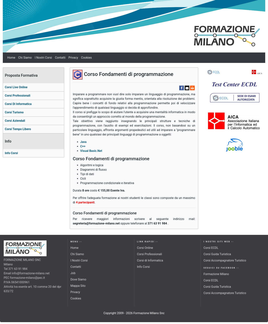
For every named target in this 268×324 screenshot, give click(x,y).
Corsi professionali (17, 95)
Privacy (73, 57)
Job (73, 273)
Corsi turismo (14, 112)
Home (11, 57)
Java (83, 142)
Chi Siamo (25, 57)
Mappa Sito (78, 286)
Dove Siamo (78, 279)
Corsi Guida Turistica (217, 254)
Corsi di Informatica (150, 260)
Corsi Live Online (16, 87)
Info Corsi (11, 153)
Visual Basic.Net (91, 151)
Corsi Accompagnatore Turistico (225, 260)
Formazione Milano (216, 274)
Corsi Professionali (149, 254)
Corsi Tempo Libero (18, 129)
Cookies (86, 57)
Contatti (60, 57)
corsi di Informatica (18, 104)
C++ (82, 146)
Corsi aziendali (15, 120)
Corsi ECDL (211, 248)
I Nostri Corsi (43, 57)
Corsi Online (145, 248)
